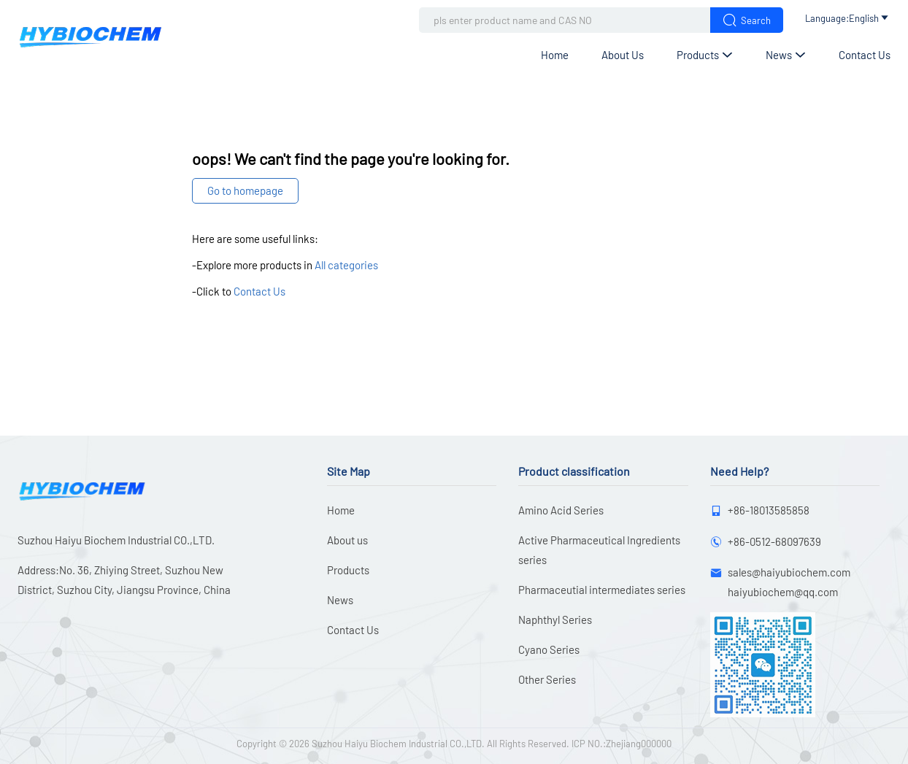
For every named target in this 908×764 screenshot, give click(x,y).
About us (622, 54)
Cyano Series (549, 649)
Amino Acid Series (561, 510)
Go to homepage (245, 190)
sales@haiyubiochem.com (789, 572)
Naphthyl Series (555, 619)
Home (555, 54)
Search (747, 20)
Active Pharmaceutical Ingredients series (599, 549)
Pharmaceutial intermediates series (601, 589)
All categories (346, 264)
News (786, 54)
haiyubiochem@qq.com (783, 591)
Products (705, 54)
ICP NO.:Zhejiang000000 (622, 743)
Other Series (547, 679)
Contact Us (864, 54)
